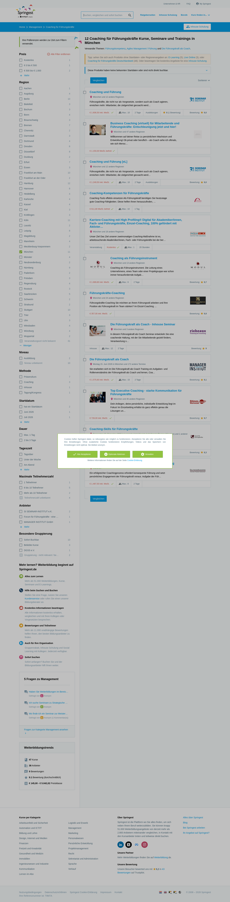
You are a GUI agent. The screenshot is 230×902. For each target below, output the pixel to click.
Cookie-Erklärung (134, 460)
